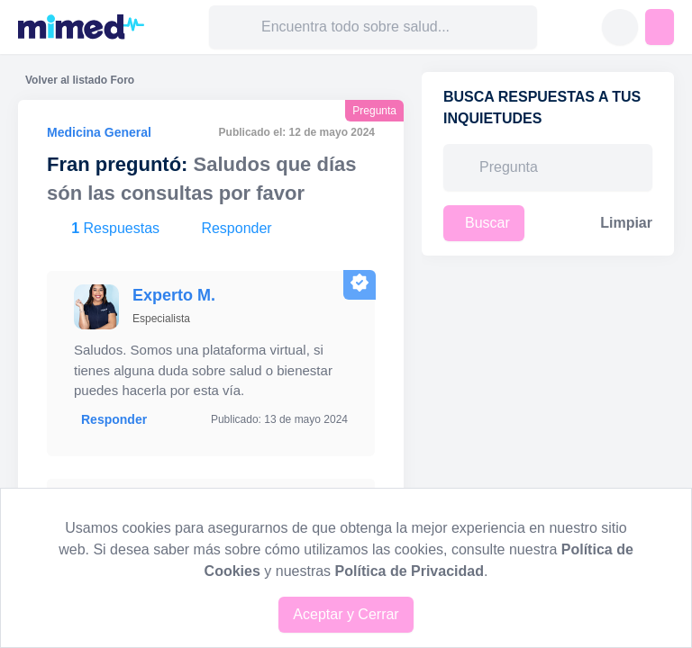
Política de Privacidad (409, 571)
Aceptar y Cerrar (345, 614)
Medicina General (99, 132)
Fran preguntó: (117, 164)
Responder (114, 419)
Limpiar (626, 222)
